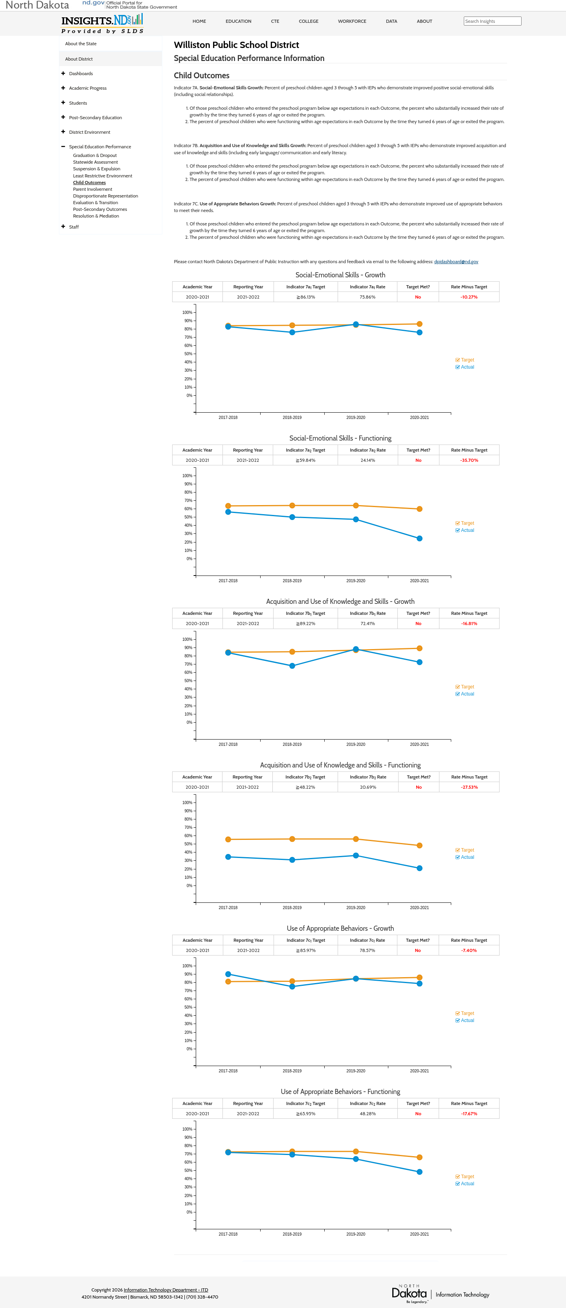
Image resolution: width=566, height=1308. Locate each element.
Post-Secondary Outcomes (100, 209)
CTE (275, 21)
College (308, 21)
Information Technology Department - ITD (166, 1290)
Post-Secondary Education (95, 117)
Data (391, 21)
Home (199, 21)
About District (79, 59)
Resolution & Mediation (96, 216)
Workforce (352, 21)
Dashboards (81, 73)
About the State (81, 43)
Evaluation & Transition (95, 202)
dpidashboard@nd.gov (456, 261)
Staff (74, 227)
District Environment (89, 132)
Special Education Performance (100, 146)
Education (239, 21)
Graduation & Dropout (95, 155)
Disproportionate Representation (105, 196)
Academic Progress (88, 88)
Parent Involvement (92, 189)
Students (78, 103)
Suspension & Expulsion (96, 169)
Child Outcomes (89, 182)
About (424, 21)
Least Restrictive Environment (102, 176)
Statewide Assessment (95, 162)
